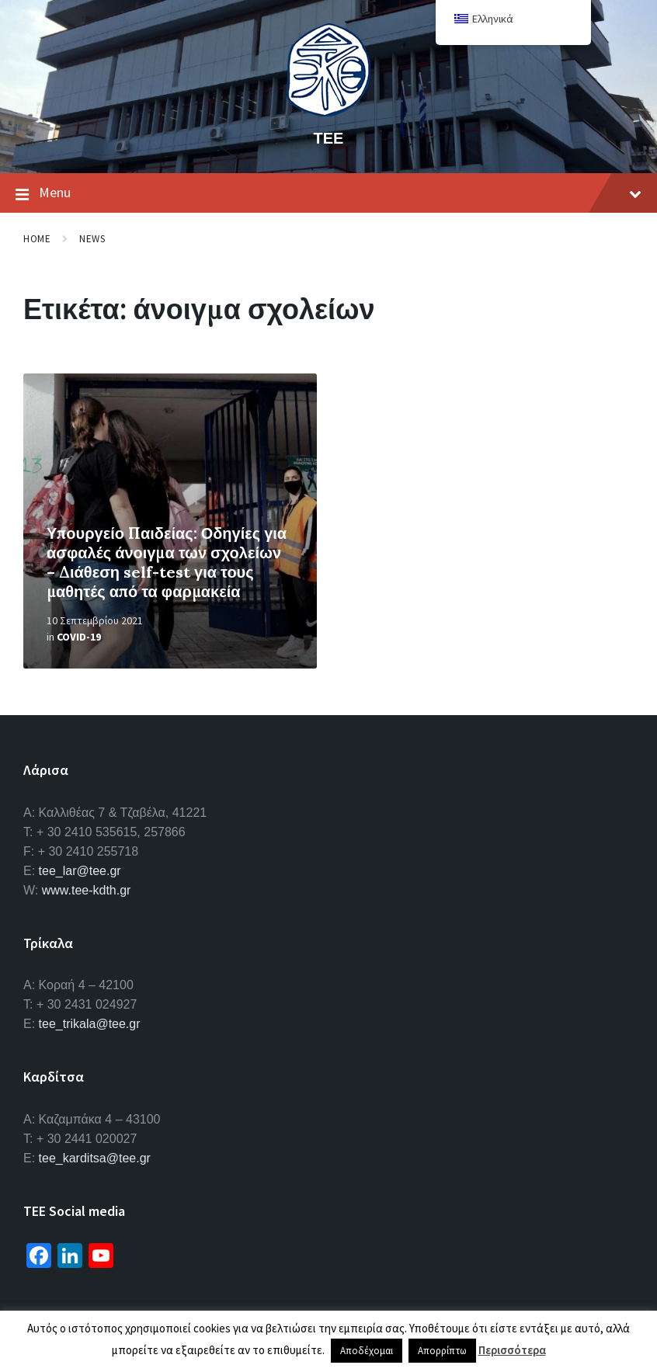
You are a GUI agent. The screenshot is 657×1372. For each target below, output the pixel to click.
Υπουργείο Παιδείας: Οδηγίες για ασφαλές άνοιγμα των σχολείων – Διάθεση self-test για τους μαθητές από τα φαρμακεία (167, 562)
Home (36, 238)
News (92, 238)
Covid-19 (79, 637)
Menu (328, 193)
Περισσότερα (512, 1349)
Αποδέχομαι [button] (366, 1350)
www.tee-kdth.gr (86, 890)
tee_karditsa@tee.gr (95, 1158)
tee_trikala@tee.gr (90, 1023)
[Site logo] (328, 112)
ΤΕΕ (329, 138)
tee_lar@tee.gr (80, 870)
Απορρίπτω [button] (442, 1350)
